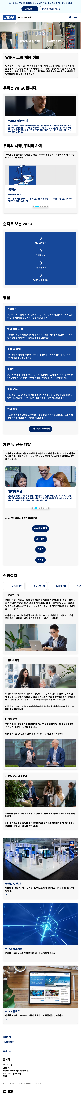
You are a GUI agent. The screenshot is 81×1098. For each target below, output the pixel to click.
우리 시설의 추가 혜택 (40, 429)
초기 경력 (40, 539)
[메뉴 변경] (75, 17)
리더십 (40, 560)
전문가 (40, 549)
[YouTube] (10, 1091)
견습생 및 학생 (40, 528)
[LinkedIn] (4, 1091)
